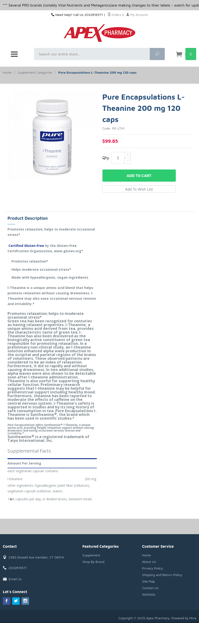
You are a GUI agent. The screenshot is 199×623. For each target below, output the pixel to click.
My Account (137, 15)
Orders (114, 15)
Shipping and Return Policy (162, 575)
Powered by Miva (183, 618)
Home (7, 72)
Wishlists (148, 594)
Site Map (148, 581)
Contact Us (150, 588)
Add (139, 175)
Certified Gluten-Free (26, 245)
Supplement (91, 555)
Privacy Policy (152, 568)
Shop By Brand (94, 562)
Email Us (15, 579)
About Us (149, 562)
